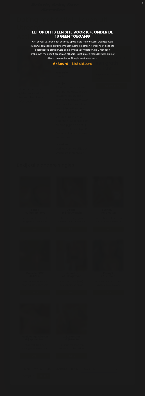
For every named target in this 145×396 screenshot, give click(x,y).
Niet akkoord (82, 64)
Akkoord (60, 64)
